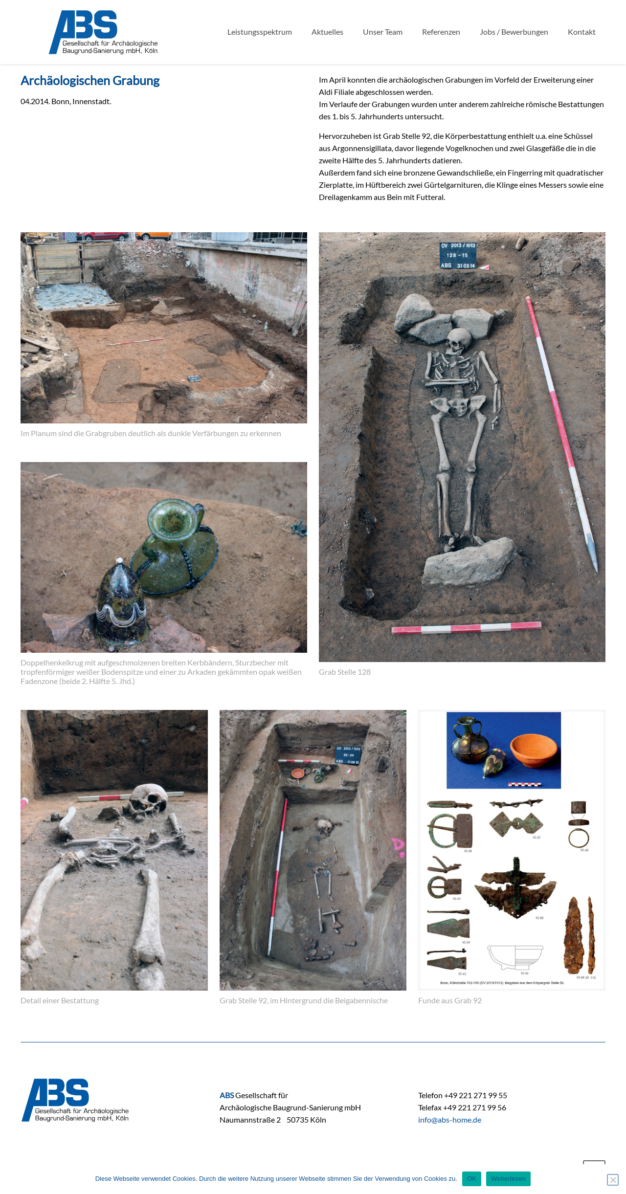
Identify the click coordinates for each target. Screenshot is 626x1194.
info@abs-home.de (449, 1119)
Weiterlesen (508, 1178)
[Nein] (613, 1180)
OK (471, 1178)
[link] (164, 337)
